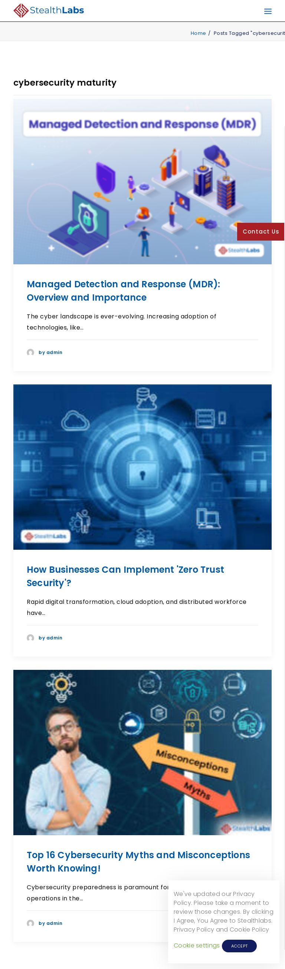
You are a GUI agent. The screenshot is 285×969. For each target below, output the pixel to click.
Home (198, 33)
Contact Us (261, 231)
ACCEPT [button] (239, 946)
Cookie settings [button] (197, 945)
